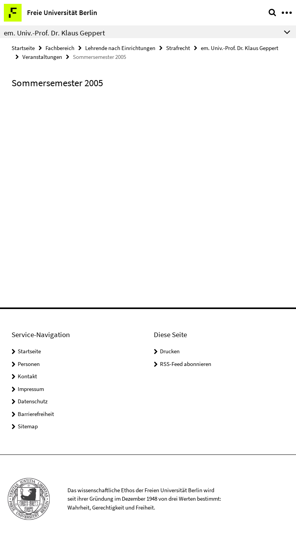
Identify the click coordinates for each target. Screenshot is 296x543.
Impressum (31, 389)
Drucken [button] (170, 351)
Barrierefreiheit (36, 414)
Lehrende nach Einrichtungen (120, 48)
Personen (29, 364)
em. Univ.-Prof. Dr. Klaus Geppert (239, 48)
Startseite (23, 48)
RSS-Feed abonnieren (185, 364)
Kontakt (27, 376)
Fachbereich (59, 48)
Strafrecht (178, 48)
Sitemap (28, 426)
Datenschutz (32, 401)
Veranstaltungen (42, 56)
